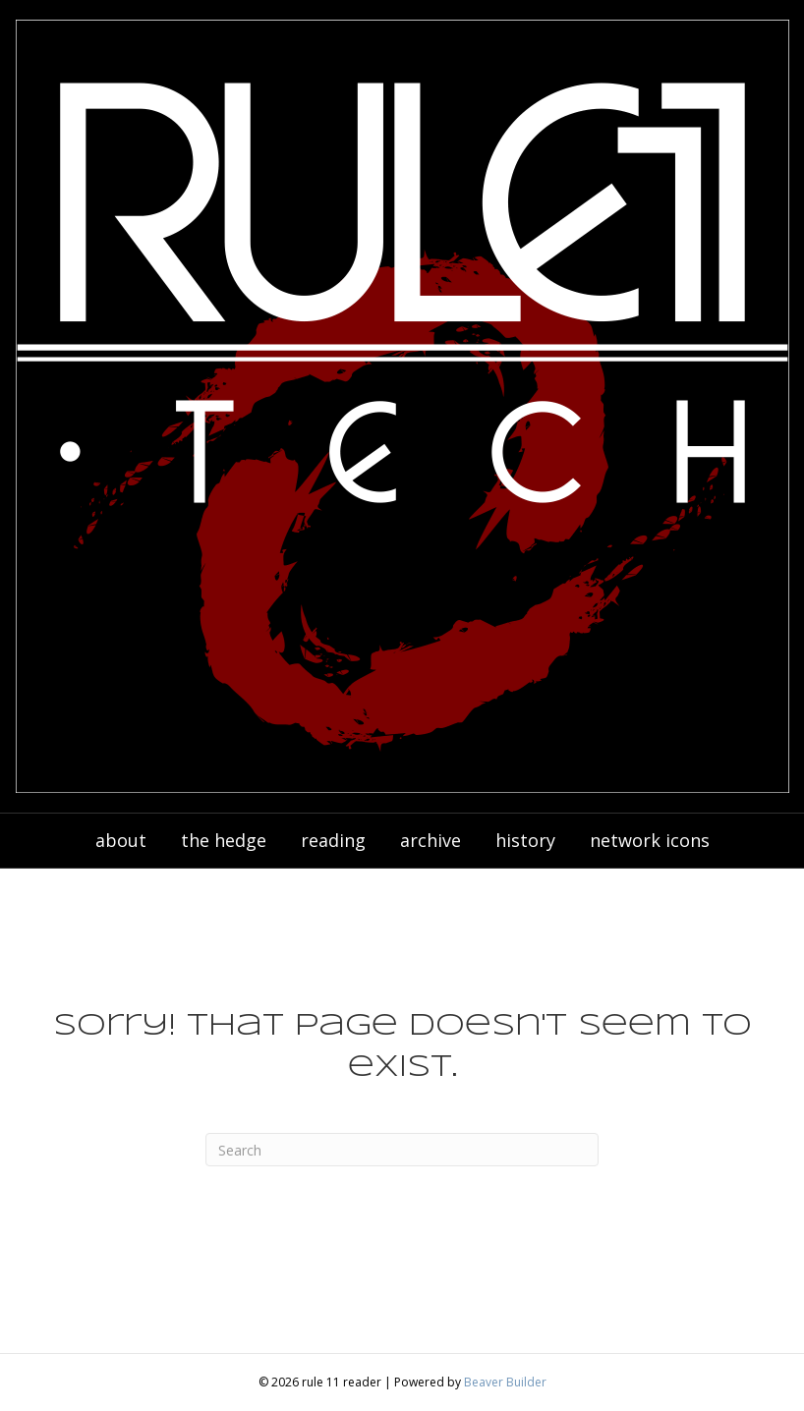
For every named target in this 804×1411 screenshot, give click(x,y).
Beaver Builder (505, 1382)
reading (333, 840)
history (525, 840)
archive (430, 840)
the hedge (223, 840)
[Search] (402, 1149)
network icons (650, 840)
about (120, 840)
